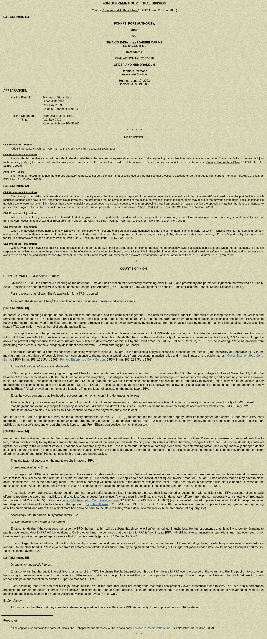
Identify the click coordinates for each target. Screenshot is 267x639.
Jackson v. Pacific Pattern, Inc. (152, 628)
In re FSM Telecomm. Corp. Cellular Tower (90, 500)
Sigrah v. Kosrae (97, 504)
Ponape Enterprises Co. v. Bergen (82, 359)
